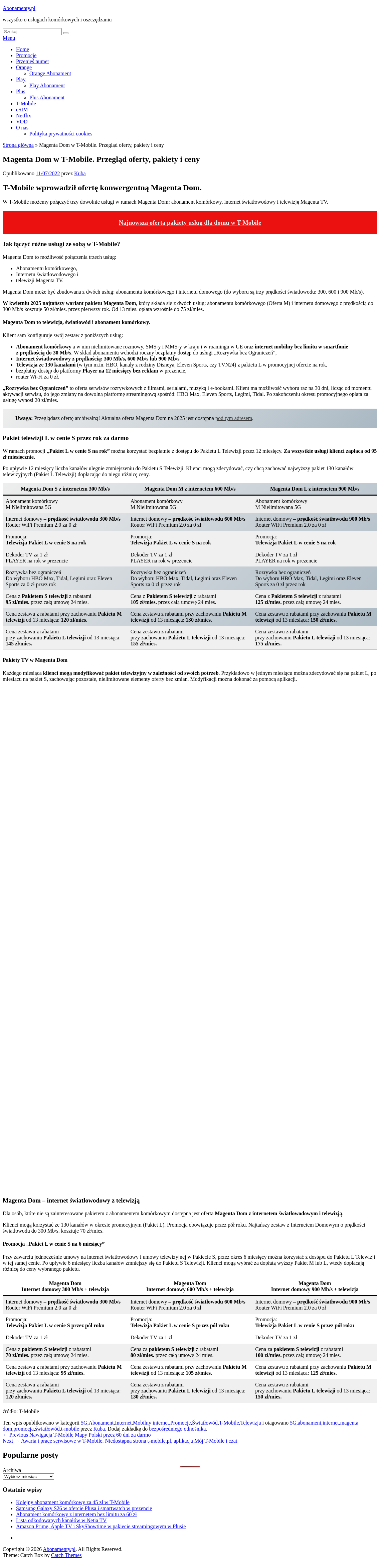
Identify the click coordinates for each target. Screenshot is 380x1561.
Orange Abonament (50, 73)
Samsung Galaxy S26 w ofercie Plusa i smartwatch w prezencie (84, 1508)
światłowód (47, 1429)
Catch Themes (66, 1555)
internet (331, 1423)
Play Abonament (47, 85)
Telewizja (250, 1423)
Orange (24, 67)
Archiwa (12, 1470)
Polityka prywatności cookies (60, 133)
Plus (20, 91)
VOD (22, 121)
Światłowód (204, 1423)
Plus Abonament (46, 97)
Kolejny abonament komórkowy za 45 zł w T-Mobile (73, 1502)
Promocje (26, 55)
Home (22, 49)
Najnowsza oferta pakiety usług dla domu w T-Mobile (190, 222)
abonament (309, 1423)
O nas (22, 127)
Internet (123, 1423)
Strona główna (18, 145)
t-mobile (70, 1429)
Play (20, 79)
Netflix (23, 115)
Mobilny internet (151, 1423)
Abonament (101, 1423)
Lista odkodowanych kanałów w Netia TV (61, 1520)
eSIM (22, 109)
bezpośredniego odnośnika (177, 1429)
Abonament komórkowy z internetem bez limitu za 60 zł (76, 1514)
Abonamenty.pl (19, 8)
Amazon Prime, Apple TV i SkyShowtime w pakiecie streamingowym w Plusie (101, 1526)
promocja (23, 1429)
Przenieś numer (32, 61)
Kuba (80, 173)
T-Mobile (26, 103)
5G (84, 1423)
